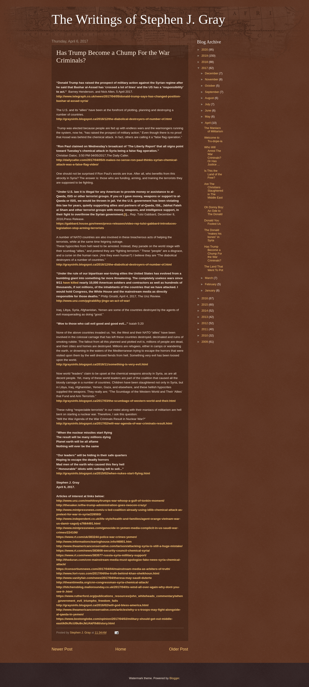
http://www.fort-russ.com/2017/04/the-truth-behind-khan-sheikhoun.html (108, 573)
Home (120, 649)
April (208, 122)
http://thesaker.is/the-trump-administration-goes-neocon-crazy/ (101, 505)
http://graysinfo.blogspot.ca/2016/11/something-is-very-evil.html (102, 364)
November (212, 79)
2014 (205, 310)
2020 (205, 49)
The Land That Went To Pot (213, 268)
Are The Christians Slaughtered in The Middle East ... (213, 192)
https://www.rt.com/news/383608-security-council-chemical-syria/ (103, 550)
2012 (205, 323)
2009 (205, 341)
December (212, 73)
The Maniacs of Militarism (213, 129)
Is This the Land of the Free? (213, 174)
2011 (205, 329)
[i (125, 214)
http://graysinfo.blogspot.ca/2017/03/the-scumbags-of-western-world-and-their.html (116, 400)
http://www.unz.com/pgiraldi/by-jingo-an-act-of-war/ (93, 300)
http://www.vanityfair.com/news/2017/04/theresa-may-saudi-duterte (104, 578)
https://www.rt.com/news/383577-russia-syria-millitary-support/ (101, 555)
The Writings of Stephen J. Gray (138, 19)
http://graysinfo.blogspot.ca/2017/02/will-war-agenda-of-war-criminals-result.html (114, 423)
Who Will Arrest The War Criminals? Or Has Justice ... (212, 156)
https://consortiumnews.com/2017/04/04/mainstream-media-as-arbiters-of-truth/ (113, 569)
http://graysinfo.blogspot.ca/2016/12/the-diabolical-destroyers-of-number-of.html (114, 119)
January (210, 290)
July (208, 104)
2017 (205, 68)
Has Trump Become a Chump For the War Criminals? (213, 253)
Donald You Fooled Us (212, 222)
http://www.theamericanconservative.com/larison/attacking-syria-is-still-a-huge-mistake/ (119, 546)
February (211, 284)
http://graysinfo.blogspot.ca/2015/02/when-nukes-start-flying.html (103, 473)
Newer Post (62, 649)
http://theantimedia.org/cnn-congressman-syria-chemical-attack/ (102, 582)
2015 (205, 304)
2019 (205, 55)
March (209, 278)
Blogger (174, 678)
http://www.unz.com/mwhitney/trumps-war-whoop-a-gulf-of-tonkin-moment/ (110, 500)
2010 (205, 335)
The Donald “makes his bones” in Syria (213, 235)
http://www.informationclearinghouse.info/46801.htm (94, 541)
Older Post (178, 649)
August (210, 98)
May (208, 116)
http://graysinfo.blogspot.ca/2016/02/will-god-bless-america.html (102, 605)
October (210, 85)
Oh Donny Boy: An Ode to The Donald (214, 210)
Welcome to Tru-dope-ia (213, 139)
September (212, 92)
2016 (205, 298)
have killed (71, 282)
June (208, 110)
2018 (205, 62)
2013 (205, 317)
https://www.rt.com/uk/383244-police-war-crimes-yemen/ (96, 537)
